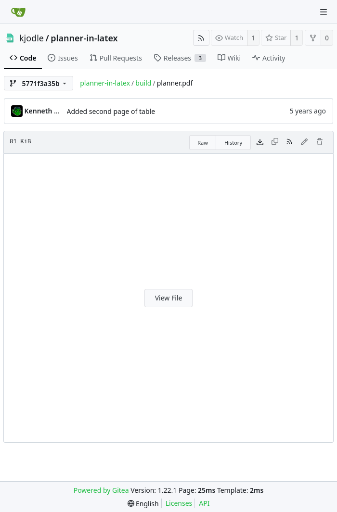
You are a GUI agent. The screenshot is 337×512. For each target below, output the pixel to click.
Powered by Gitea (101, 490)
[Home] (18, 12)
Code (23, 57)
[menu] (143, 503)
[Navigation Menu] (323, 12)
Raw (202, 142)
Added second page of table (111, 111)
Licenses (179, 503)
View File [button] (168, 297)
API (204, 503)
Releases (180, 57)
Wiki (229, 57)
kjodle (31, 38)
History (233, 142)
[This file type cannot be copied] (275, 142)
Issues (63, 57)
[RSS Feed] (201, 38)
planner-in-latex (84, 38)
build (143, 82)
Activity (268, 57)
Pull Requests (116, 57)
